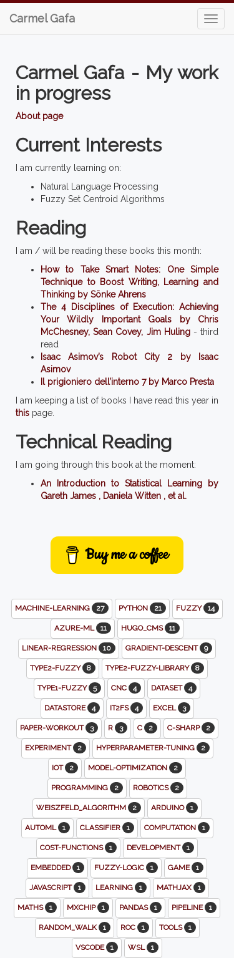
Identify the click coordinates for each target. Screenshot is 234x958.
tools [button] (177, 927)
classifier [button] (107, 827)
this (22, 413)
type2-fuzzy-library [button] (154, 668)
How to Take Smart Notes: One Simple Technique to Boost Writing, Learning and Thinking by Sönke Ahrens (129, 281)
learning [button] (121, 887)
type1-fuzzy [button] (69, 688)
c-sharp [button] (191, 727)
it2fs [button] (126, 708)
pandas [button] (140, 907)
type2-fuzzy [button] (62, 668)
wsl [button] (143, 947)
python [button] (142, 608)
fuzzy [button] (197, 608)
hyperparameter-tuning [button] (153, 747)
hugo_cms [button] (150, 628)
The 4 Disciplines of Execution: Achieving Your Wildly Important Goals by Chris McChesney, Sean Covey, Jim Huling (129, 319)
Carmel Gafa (42, 18)
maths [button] (37, 907)
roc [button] (134, 927)
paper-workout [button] (59, 727)
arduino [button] (174, 807)
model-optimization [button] (135, 767)
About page (39, 116)
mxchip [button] (88, 907)
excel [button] (171, 708)
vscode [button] (97, 947)
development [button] (160, 847)
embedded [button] (57, 867)
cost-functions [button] (78, 847)
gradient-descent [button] (168, 648)
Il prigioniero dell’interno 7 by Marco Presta (127, 382)
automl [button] (47, 827)
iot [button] (65, 767)
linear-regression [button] (68, 648)
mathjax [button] (181, 887)
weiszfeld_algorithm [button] (88, 807)
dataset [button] (174, 688)
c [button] (147, 727)
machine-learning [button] (62, 608)
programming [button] (87, 787)
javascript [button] (57, 887)
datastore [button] (72, 708)
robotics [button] (158, 787)
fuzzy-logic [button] (126, 867)
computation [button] (177, 827)
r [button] (117, 727)
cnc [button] (126, 688)
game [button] (185, 867)
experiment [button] (55, 747)
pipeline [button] (194, 907)
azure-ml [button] (82, 628)
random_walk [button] (74, 927)
